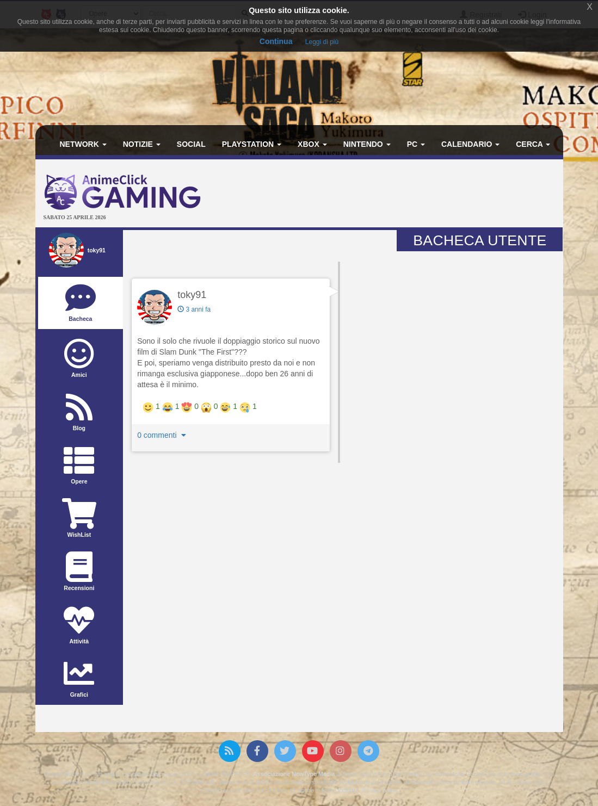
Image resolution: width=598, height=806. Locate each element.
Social (191, 144)
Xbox (312, 144)
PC (416, 144)
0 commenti (162, 435)
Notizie (142, 144)
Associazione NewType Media (294, 774)
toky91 (191, 294)
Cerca (533, 144)
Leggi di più (321, 42)
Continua (276, 41)
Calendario (470, 144)
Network (83, 144)
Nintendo (367, 144)
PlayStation (251, 144)
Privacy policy (379, 790)
